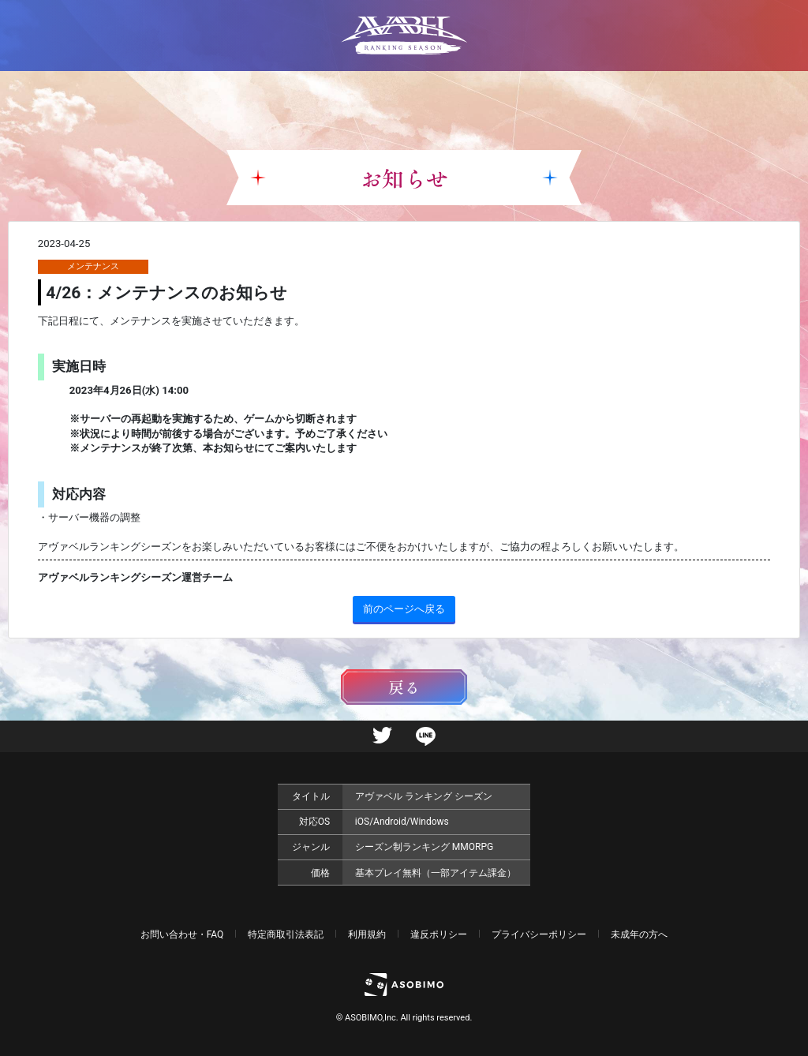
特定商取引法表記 (286, 934)
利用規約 (367, 934)
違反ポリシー (438, 934)
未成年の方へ (639, 934)
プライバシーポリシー (539, 934)
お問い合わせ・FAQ (182, 934)
